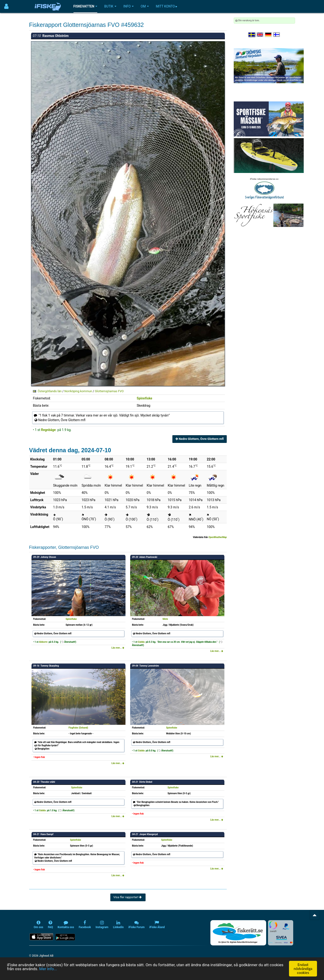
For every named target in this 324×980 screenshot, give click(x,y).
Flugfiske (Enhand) (78, 727)
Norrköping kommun (78, 391)
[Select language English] (260, 34)
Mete (165, 619)
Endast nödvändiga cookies (303, 968)
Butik (110, 6)
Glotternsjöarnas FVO (109, 391)
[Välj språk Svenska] (252, 34)
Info (128, 6)
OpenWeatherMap (218, 537)
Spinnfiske (144, 398)
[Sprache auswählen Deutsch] (268, 34)
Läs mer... (118, 647)
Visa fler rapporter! (128, 897)
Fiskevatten (85, 6)
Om (145, 6)
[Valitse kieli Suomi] (277, 34)
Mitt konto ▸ (166, 6)
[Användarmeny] (6, 6)
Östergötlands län (50, 391)
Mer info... (48, 968)
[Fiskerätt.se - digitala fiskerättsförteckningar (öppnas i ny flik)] (238, 932)
